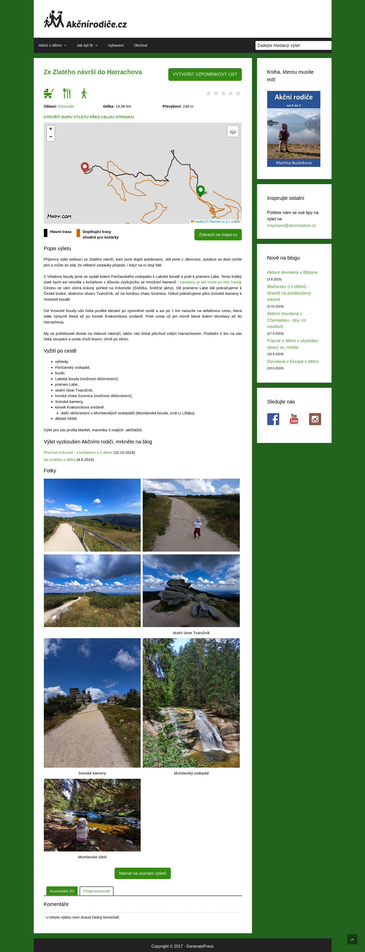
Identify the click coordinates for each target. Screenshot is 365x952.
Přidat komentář (96, 888)
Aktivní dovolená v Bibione (292, 272)
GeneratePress (200, 944)
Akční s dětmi (55, 45)
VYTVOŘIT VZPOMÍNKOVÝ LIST (207, 74)
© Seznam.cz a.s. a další (223, 220)
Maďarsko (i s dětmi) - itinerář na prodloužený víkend (289, 293)
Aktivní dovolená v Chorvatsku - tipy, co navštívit (286, 320)
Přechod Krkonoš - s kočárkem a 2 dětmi (78, 451)
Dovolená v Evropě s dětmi (293, 361)
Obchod (140, 45)
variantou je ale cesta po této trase (210, 281)
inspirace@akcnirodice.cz (291, 225)
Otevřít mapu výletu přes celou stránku (89, 116)
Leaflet (197, 220)
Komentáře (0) (62, 888)
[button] (200, 190)
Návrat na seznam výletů (142, 871)
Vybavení (116, 45)
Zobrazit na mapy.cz (220, 233)
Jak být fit (90, 45)
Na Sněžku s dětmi (60, 458)
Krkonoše (66, 105)
